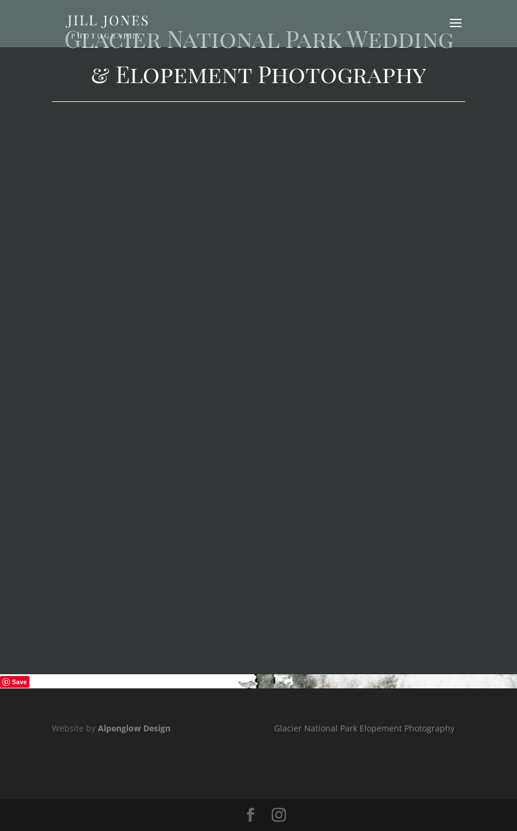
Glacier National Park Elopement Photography (364, 728)
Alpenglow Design (134, 728)
